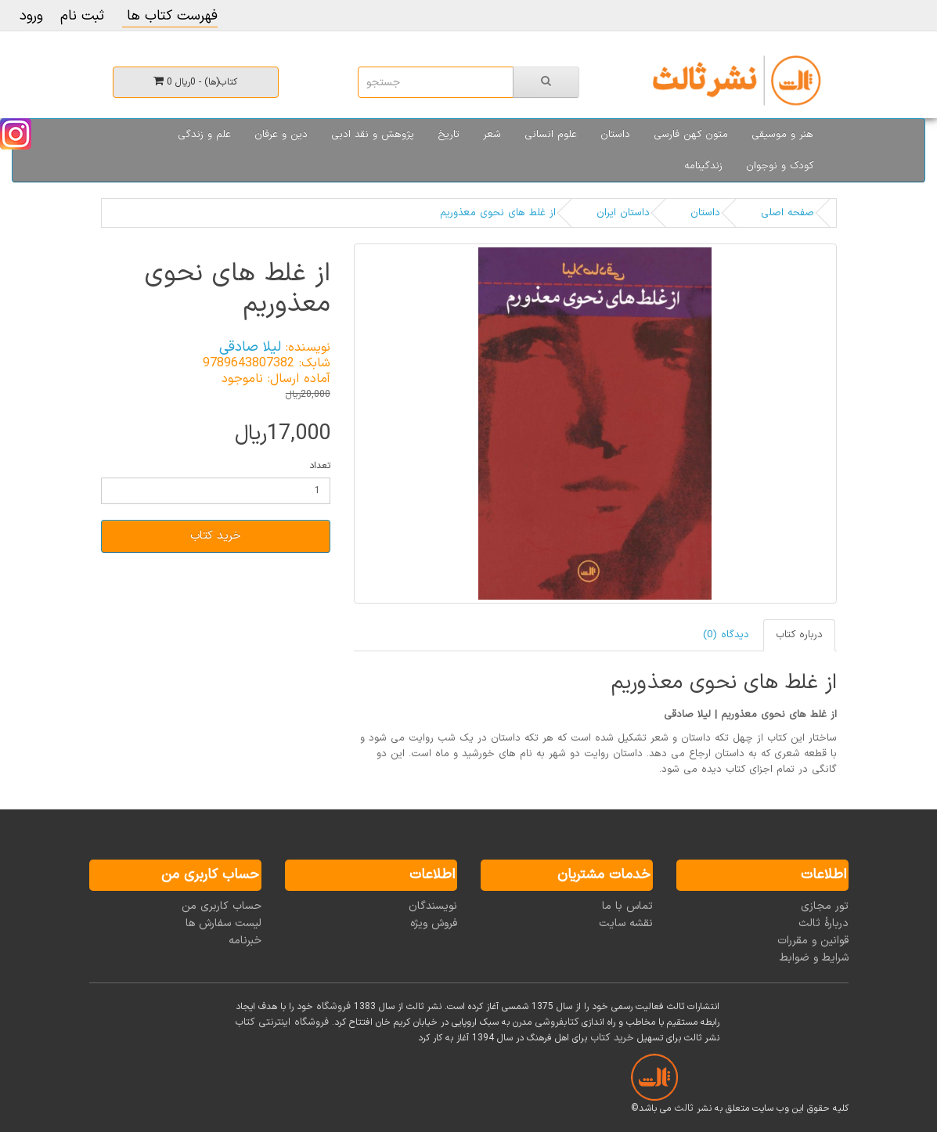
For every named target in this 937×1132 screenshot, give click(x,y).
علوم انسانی (550, 134)
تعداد (319, 466)
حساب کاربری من (221, 906)
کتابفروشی (556, 1022)
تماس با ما (627, 906)
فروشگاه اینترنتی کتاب (282, 1022)
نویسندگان (433, 906)
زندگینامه (703, 166)
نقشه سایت (626, 923)
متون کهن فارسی (691, 134)
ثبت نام (82, 16)
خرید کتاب (215, 536)
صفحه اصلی (787, 213)
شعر (492, 134)
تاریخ (448, 134)
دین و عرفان (281, 134)
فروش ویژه (433, 923)
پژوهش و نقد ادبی (372, 134)
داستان (615, 134)
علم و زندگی (204, 134)
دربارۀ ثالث (823, 923)
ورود (31, 16)
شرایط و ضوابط (814, 958)
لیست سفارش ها (223, 923)
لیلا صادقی (250, 347)
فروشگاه (333, 1007)
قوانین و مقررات (813, 940)
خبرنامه (245, 940)
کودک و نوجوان (779, 166)
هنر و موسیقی (782, 134)
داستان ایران (623, 213)
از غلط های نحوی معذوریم (498, 213)
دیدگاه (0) (726, 635)
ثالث (684, 1108)
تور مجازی (825, 906)
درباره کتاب (799, 635)
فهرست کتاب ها (170, 16)
